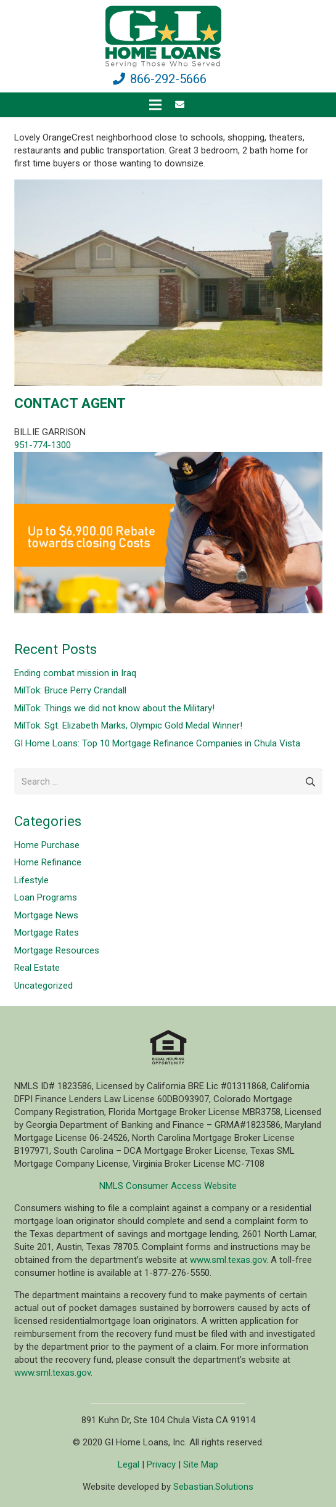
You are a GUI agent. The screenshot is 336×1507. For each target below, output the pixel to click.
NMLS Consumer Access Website (168, 1185)
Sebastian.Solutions (213, 1486)
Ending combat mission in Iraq (75, 673)
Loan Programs (45, 897)
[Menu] (155, 104)
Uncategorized (43, 985)
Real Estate (37, 967)
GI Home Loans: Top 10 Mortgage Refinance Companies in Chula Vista (157, 743)
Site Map (200, 1464)
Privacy (161, 1464)
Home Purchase (47, 845)
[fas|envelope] (181, 104)
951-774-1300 (42, 445)
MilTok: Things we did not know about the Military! (114, 708)
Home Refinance (47, 862)
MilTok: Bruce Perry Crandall (70, 690)
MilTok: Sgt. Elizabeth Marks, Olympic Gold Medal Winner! (128, 725)
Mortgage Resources (56, 950)
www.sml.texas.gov (228, 1259)
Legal (128, 1464)
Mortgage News (46, 915)
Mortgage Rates (46, 932)
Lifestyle (31, 880)
